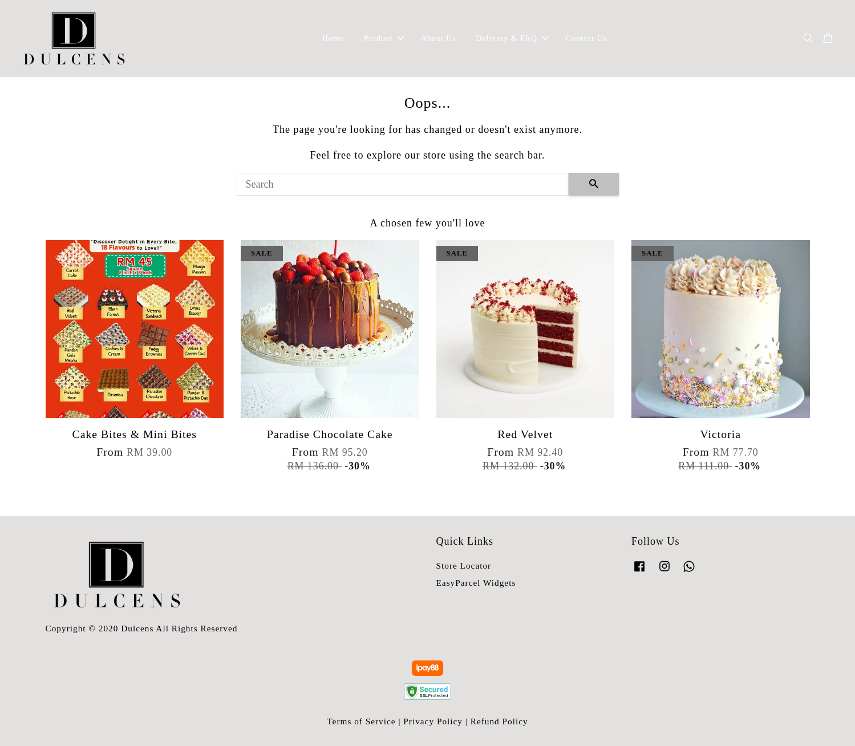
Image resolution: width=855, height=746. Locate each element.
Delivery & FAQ (512, 38)
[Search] (403, 184)
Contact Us (586, 38)
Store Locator (464, 565)
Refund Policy (499, 721)
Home (333, 38)
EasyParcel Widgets (476, 582)
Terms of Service (361, 721)
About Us (438, 38)
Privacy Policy (433, 721)
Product (384, 38)
